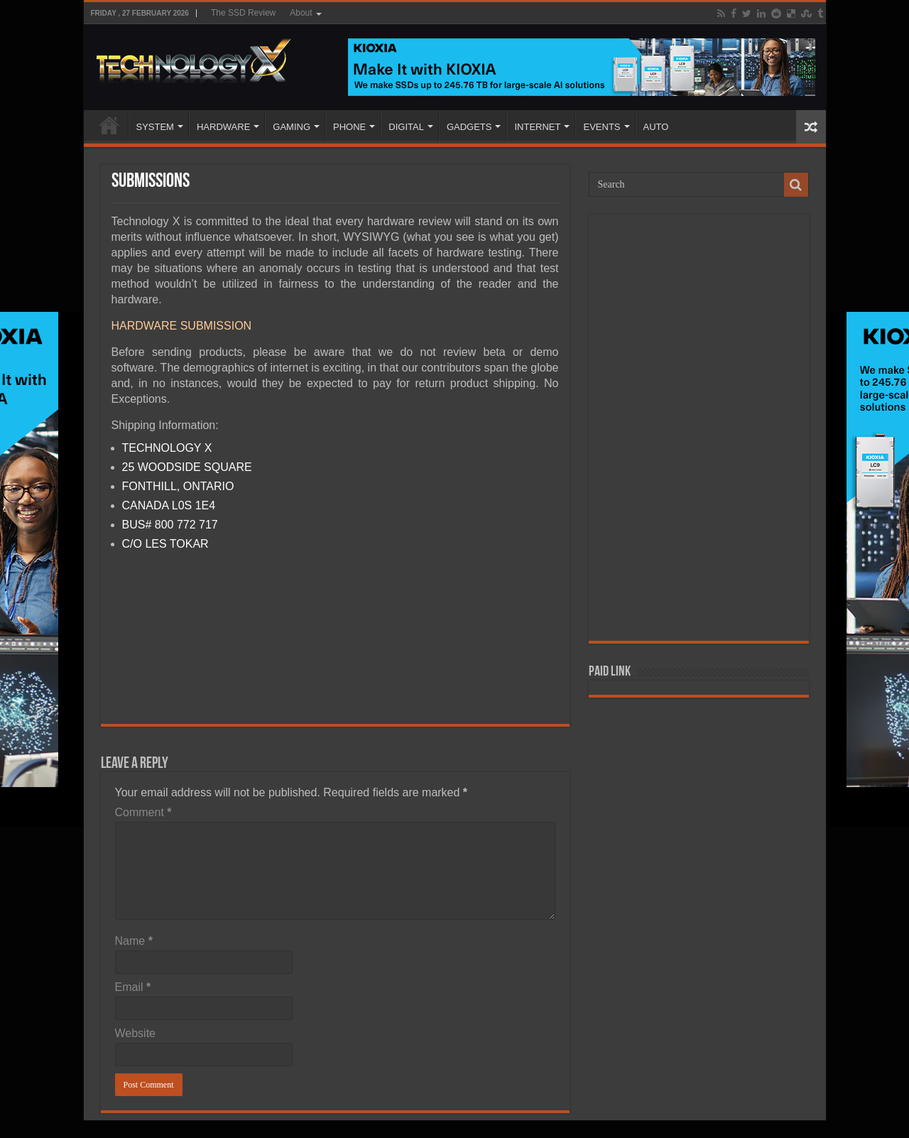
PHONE (349, 126)
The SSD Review (243, 13)
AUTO (656, 126)
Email (133, 987)
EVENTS (601, 126)
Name (134, 941)
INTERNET (537, 126)
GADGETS (469, 126)
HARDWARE (223, 126)
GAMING (291, 126)
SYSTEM (155, 126)
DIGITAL (406, 126)
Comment (143, 812)
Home (109, 125)
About (301, 13)
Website (135, 1033)
